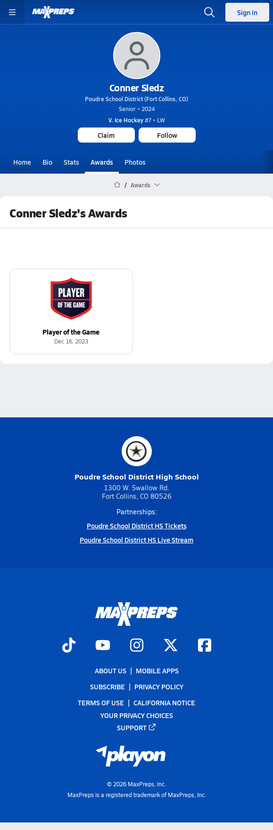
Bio (47, 162)
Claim (106, 135)
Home (22, 162)
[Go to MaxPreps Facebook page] (204, 646)
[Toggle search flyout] (209, 12)
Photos (135, 162)
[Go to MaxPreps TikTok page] (68, 646)
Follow (167, 135)
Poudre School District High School (136, 459)
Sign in (247, 12)
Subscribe (107, 686)
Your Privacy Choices (136, 714)
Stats (71, 162)
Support (137, 727)
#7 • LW (136, 120)
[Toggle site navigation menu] (12, 12)
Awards (102, 162)
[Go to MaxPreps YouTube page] (102, 646)
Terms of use (101, 702)
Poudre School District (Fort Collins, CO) (136, 99)
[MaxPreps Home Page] (117, 184)
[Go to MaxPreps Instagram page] (136, 646)
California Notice (164, 702)
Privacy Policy (158, 686)
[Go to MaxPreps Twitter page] (170, 646)
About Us (110, 670)
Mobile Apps (157, 670)
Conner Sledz (136, 87)
